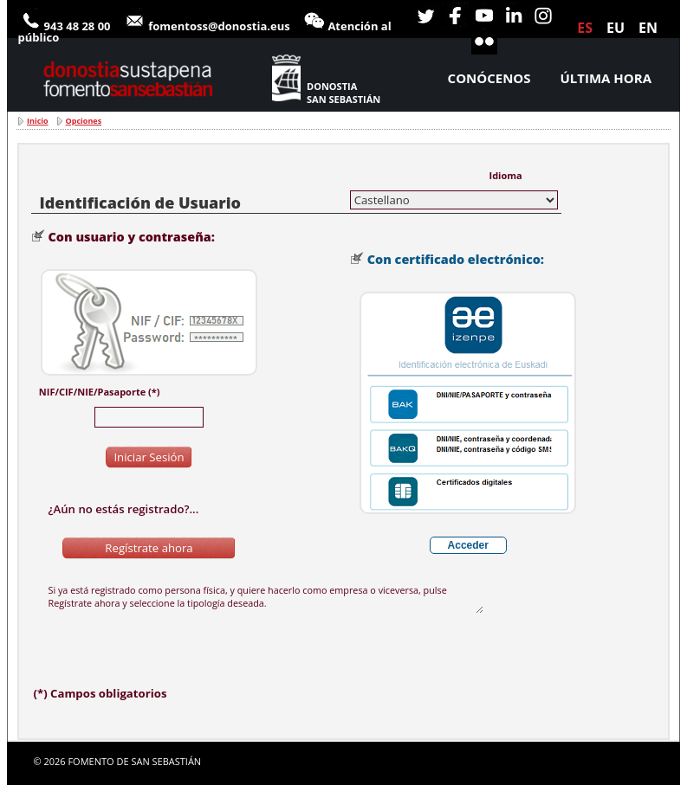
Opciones (84, 120)
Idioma (505, 175)
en (648, 27)
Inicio (38, 120)
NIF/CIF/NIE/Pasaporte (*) (99, 391)
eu (615, 27)
